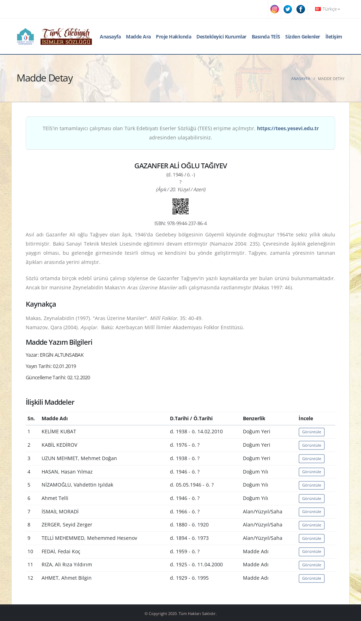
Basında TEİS (266, 36)
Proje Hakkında (173, 36)
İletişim (333, 36)
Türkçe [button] (327, 9)
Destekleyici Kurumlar (221, 36)
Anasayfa (110, 36)
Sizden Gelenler (302, 36)
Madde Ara (138, 36)
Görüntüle (311, 431)
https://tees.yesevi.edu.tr (288, 128)
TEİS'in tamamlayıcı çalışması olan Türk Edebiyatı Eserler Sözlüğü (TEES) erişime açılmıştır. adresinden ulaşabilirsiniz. (181, 133)
